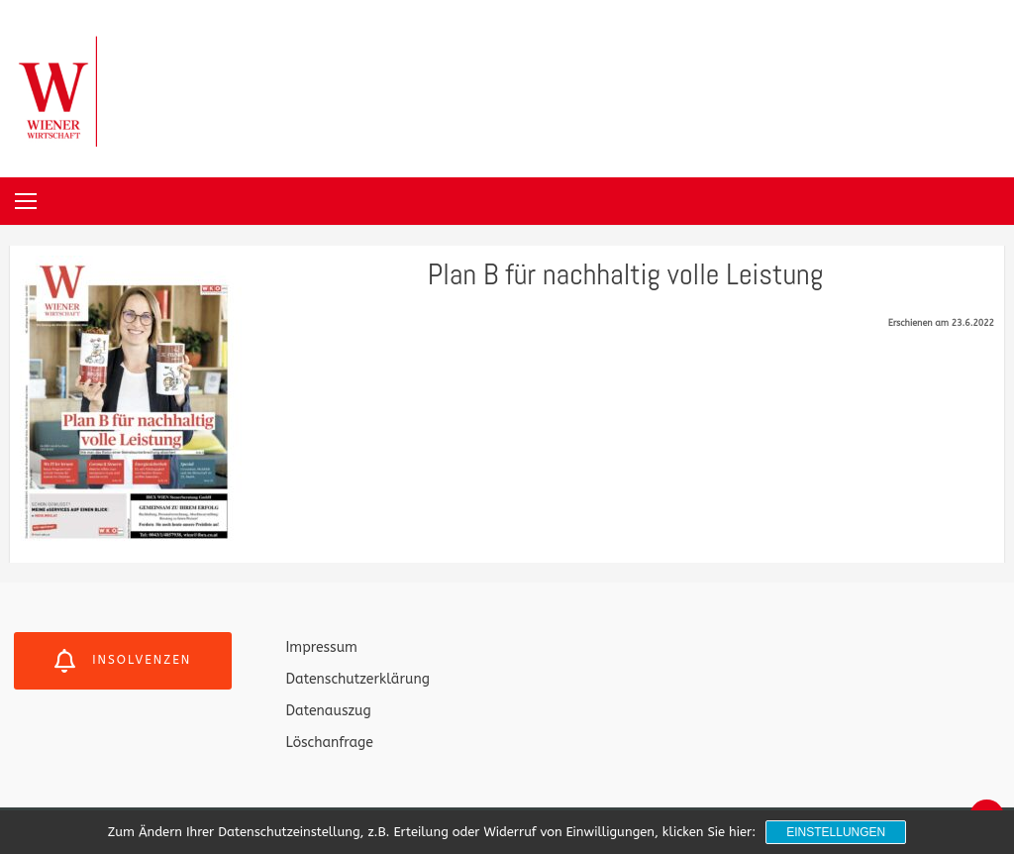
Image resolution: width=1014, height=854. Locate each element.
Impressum (321, 647)
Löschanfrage (329, 742)
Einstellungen (835, 832)
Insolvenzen (122, 661)
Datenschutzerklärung (358, 679)
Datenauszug (328, 710)
